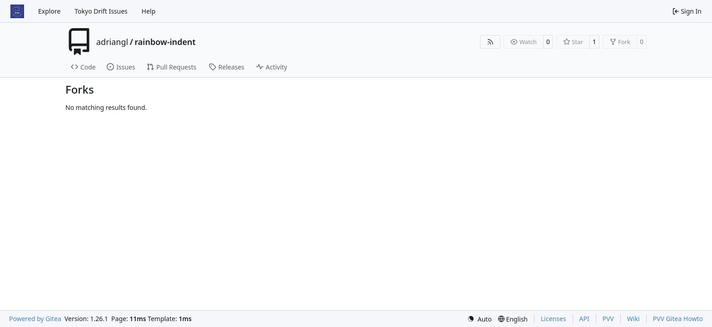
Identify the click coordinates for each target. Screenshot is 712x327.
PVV (608, 318)
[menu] (479, 319)
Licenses (553, 318)
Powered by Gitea (35, 318)
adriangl (112, 41)
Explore (49, 11)
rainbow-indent (164, 41)
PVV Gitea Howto (678, 318)
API (584, 318)
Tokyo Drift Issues (101, 11)
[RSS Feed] (490, 42)
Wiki (633, 318)
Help (149, 11)
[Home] (17, 11)
